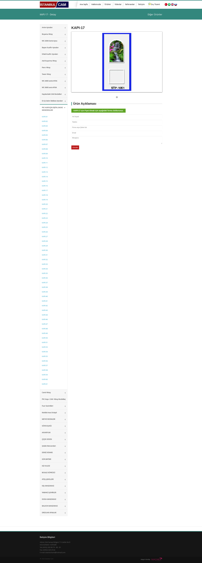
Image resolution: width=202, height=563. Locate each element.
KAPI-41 (45, 301)
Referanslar (130, 4)
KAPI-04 (45, 131)
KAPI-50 (45, 338)
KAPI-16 (45, 186)
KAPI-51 (45, 342)
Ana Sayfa (84, 4)
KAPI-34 (45, 269)
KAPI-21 (45, 209)
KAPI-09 (45, 154)
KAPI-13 (45, 172)
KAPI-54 (45, 352)
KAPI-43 (45, 310)
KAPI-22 (45, 213)
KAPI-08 (45, 149)
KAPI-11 (45, 163)
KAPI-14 (45, 177)
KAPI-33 (45, 264)
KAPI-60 (45, 379)
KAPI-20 (45, 204)
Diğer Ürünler (155, 14)
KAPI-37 (45, 283)
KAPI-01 (45, 117)
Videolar (118, 4)
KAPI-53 (45, 347)
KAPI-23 (45, 218)
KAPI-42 (45, 306)
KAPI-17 (45, 190)
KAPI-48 (45, 329)
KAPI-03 (45, 126)
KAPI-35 (45, 273)
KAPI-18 (45, 195)
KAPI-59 (45, 375)
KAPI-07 (45, 144)
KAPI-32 (45, 260)
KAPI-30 (45, 250)
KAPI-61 (45, 384)
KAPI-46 (45, 319)
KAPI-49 (45, 333)
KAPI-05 (45, 135)
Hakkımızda (96, 4)
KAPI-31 (45, 255)
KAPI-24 (45, 223)
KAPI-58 (45, 370)
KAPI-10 (45, 158)
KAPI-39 (45, 292)
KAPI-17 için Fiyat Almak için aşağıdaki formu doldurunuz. (98, 111)
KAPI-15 (45, 181)
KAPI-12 (45, 167)
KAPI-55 (45, 356)
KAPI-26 (45, 232)
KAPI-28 (45, 241)
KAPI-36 (45, 278)
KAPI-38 (45, 287)
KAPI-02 (45, 121)
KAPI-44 (45, 315)
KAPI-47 (45, 324)
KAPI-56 (45, 361)
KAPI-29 (45, 246)
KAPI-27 (45, 236)
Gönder (75, 147)
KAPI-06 (45, 140)
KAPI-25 (45, 227)
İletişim (141, 4)
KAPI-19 (45, 200)
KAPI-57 (45, 365)
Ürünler (107, 5)
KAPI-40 (45, 296)
